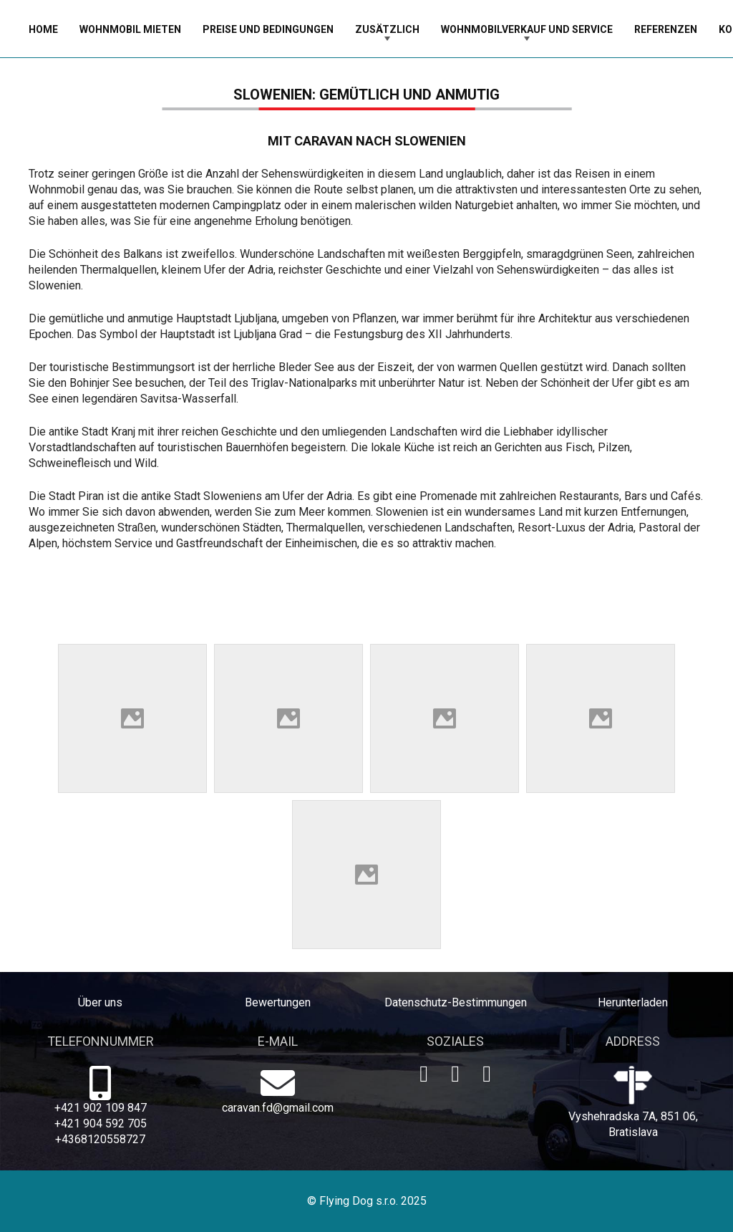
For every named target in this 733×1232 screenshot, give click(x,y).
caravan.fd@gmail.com (278, 1108)
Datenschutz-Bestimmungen (455, 1002)
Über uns (100, 1002)
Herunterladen (633, 1002)
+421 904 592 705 (100, 1123)
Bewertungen (278, 1002)
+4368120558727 (100, 1139)
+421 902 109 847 (100, 1108)
